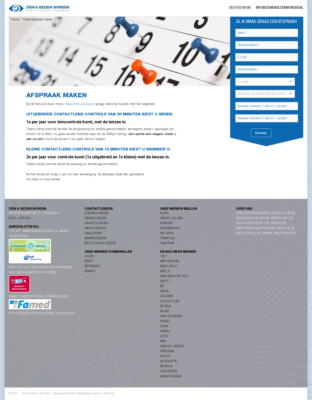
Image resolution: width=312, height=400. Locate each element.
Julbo (89, 256)
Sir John (167, 233)
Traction (167, 243)
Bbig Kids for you (174, 276)
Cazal (165, 291)
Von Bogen (168, 371)
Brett (89, 261)
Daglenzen (93, 233)
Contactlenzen (97, 213)
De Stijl (166, 306)
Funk (164, 326)
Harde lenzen (96, 218)
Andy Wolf (168, 266)
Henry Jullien (171, 218)
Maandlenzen (95, 238)
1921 (163, 256)
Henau (165, 331)
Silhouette (168, 361)
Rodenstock (169, 228)
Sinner (90, 271)
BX (162, 286)
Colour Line (169, 301)
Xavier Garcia (170, 376)
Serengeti (92, 266)
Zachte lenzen (96, 223)
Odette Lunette (172, 346)
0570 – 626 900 (19, 218)
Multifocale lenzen (100, 243)
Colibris (166, 296)
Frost (164, 321)
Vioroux (166, 366)
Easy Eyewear (171, 316)
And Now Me (169, 261)
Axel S (165, 271)
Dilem (164, 311)
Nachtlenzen (95, 228)
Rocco (165, 356)
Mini (163, 341)
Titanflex (167, 238)
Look (164, 336)
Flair (164, 213)
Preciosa (167, 351)
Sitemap (109, 393)
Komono (166, 223)
